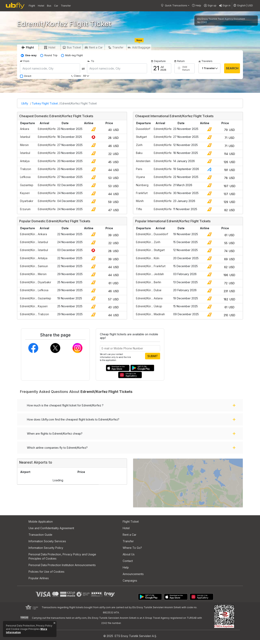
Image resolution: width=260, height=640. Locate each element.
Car (56, 5)
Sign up (210, 6)
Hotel (41, 5)
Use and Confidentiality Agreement (51, 528)
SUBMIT (152, 356)
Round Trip (50, 55)
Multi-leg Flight (74, 55)
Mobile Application (41, 521)
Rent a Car (129, 534)
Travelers (205, 61)
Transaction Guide (40, 534)
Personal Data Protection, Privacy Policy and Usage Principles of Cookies (62, 556)
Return (179, 61)
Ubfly (24, 103)
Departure (158, 61)
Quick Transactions (174, 5)
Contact (128, 561)
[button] (243, 5)
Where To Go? (132, 547)
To (90, 61)
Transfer (66, 5)
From (24, 61)
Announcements (133, 574)
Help (196, 5)
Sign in (224, 6)
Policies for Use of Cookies (46, 571)
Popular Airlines (39, 578)
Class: (76, 75)
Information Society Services (47, 541)
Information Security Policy (46, 547)
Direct (27, 75)
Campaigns (130, 580)
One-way (31, 55)
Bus (49, 5)
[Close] (54, 623)
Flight (32, 5)
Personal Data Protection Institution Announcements (62, 565)
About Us (129, 554)
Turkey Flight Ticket (45, 103)
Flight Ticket (131, 521)
